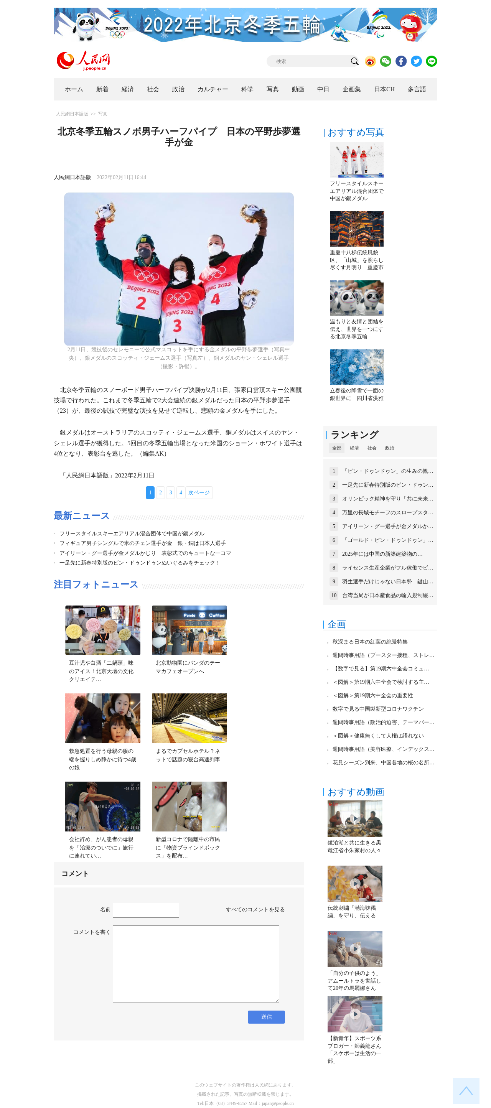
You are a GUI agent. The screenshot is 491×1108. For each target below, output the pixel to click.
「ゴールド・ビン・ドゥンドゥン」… (387, 540)
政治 (178, 89)
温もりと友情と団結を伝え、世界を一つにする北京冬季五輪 (357, 329)
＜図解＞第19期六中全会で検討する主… (381, 682)
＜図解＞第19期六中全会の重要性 (373, 695)
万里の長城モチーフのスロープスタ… (387, 512)
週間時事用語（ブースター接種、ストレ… (384, 655)
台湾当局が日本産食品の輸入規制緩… (387, 595)
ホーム (74, 89)
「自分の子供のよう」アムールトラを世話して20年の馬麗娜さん (354, 980)
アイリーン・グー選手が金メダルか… (387, 526)
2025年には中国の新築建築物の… (382, 554)
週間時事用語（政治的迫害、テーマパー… (384, 722)
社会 (153, 89)
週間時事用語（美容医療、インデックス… (384, 749)
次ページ (199, 493)
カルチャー (213, 89)
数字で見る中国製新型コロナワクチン (378, 709)
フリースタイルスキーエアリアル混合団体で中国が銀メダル (131, 534)
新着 (102, 89)
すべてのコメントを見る (255, 909)
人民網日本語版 (72, 114)
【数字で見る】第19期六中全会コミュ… (381, 669)
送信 (266, 1017)
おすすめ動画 (356, 792)
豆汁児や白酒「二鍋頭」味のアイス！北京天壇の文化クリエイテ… (101, 671)
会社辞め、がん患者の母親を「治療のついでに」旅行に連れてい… (101, 847)
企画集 (352, 89)
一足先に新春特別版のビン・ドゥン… (387, 485)
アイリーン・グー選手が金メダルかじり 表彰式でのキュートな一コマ (145, 553)
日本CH (384, 89)
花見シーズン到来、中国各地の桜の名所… (384, 763)
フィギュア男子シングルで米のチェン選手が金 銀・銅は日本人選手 (142, 543)
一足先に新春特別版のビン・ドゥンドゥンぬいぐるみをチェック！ (140, 563)
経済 (128, 89)
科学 (247, 89)
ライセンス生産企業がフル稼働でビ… (387, 568)
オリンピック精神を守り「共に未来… (387, 499)
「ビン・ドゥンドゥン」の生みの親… (387, 471)
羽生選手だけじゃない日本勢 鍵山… (387, 581)
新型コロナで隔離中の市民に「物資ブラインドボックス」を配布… (188, 847)
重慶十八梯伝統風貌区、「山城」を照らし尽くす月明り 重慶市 (357, 260)
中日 (323, 89)
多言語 (417, 89)
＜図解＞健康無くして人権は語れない (378, 736)
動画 (298, 89)
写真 (273, 89)
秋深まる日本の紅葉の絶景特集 (370, 642)
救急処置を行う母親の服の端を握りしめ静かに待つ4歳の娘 (102, 759)
